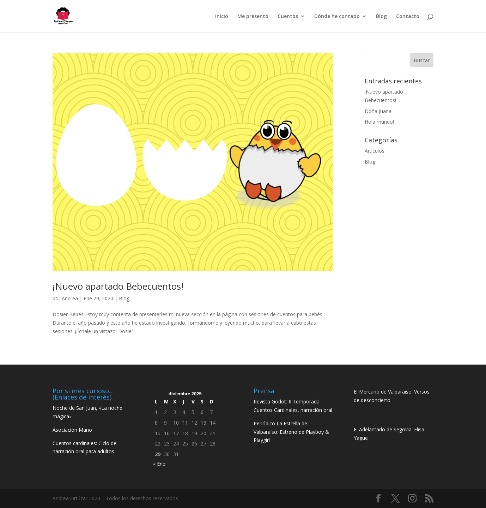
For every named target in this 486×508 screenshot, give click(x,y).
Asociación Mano (72, 429)
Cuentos (288, 16)
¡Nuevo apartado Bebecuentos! (118, 286)
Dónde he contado (337, 16)
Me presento (252, 16)
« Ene (159, 463)
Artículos (374, 150)
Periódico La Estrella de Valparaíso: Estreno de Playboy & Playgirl (291, 432)
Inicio (221, 16)
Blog (381, 16)
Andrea (70, 298)
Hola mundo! (379, 121)
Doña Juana (378, 111)
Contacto (407, 16)
